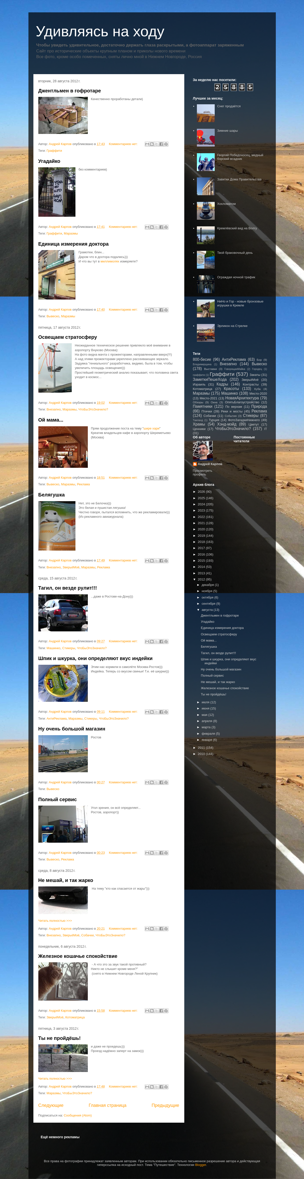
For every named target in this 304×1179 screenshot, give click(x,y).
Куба (257, 388)
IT (265, 429)
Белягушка (51, 494)
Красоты (231, 388)
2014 (202, 567)
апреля (207, 721)
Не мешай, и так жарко (65, 880)
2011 (202, 748)
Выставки (210, 368)
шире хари (151, 428)
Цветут (254, 424)
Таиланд (198, 420)
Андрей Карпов (210, 464)
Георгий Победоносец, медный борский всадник (240, 157)
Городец (257, 369)
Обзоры (198, 402)
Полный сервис (57, 799)
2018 (202, 542)
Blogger (200, 1165)
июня (206, 708)
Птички (207, 411)
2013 (202, 573)
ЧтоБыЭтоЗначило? (93, 409)
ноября (207, 591)
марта (206, 727)
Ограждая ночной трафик (236, 277)
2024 (202, 504)
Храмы (199, 424)
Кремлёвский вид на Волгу (237, 228)
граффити (199, 375)
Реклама (83, 484)
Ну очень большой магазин (71, 728)
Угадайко (49, 161)
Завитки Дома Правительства (239, 179)
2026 (202, 491)
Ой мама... (50, 420)
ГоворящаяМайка (234, 369)
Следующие (51, 1105)
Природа (259, 406)
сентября (209, 603)
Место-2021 (208, 398)
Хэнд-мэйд (226, 424)
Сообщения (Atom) (78, 1115)
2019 (202, 535)
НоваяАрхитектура (242, 398)
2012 (202, 579)
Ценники (199, 429)
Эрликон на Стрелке (232, 326)
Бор (259, 359)
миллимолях (109, 261)
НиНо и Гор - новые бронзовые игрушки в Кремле (240, 303)
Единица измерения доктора (73, 244)
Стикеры (68, 648)
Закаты (255, 375)
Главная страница (107, 1105)
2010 (202, 754)
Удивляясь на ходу (100, 31)
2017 (202, 548)
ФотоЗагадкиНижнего (244, 420)
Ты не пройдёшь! (59, 1038)
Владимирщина (202, 364)
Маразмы (71, 233)
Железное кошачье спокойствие (77, 956)
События (230, 415)
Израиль (199, 384)
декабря (208, 585)
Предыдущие (165, 1105)
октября (208, 597)
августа (207, 610)
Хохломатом (226, 204)
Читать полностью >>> (55, 920)
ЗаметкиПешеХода (210, 379)
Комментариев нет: (124, 144)
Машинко (53, 648)
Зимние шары (227, 130)
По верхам (233, 406)
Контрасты (250, 384)
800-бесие (202, 359)
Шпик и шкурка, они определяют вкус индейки (95, 658)
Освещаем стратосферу (67, 337)
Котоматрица (75, 1017)
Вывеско (53, 316)
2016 (202, 554)
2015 (202, 560)
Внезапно (54, 409)
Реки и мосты (231, 411)
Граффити (54, 150)
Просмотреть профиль (202, 472)
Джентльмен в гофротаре (69, 90)
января (207, 740)
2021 (202, 523)
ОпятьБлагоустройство (242, 402)
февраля (209, 733)
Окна (214, 402)
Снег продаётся (229, 106)
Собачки (87, 935)
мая (205, 715)
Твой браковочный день (235, 253)
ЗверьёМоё (71, 567)
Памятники (202, 406)
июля (206, 702)
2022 (202, 517)
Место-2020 (258, 393)
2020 (202, 529)
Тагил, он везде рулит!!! (67, 588)
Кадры (222, 384)
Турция (214, 420)
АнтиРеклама (57, 718)
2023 (202, 510)
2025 (202, 498)
